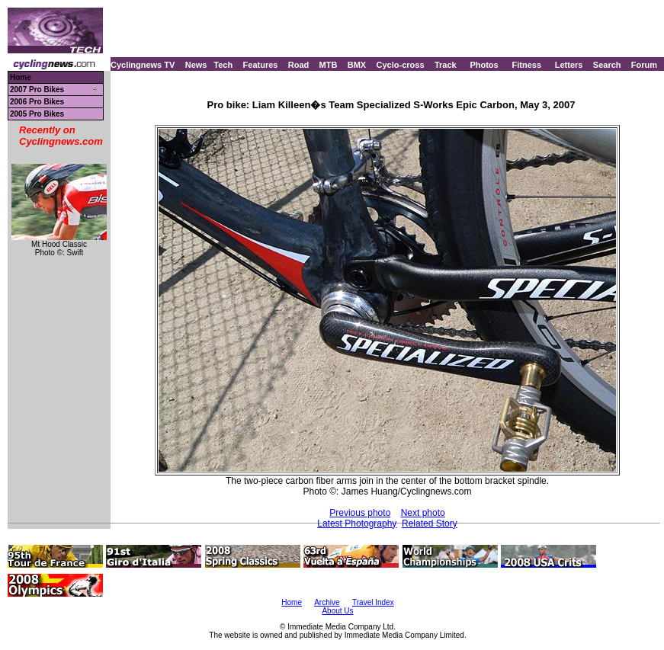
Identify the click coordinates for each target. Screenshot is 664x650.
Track (446, 64)
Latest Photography (356, 523)
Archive (326, 602)
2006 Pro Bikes (37, 102)
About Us (337, 611)
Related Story (429, 523)
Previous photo (359, 513)
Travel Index (373, 602)
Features (260, 64)
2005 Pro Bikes (37, 114)
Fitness (526, 64)
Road (299, 64)
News (196, 64)
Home (20, 77)
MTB (328, 64)
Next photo (423, 513)
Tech (223, 64)
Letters (569, 64)
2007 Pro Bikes (37, 89)
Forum (644, 64)
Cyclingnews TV (143, 64)
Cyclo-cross (401, 64)
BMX (357, 64)
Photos (484, 64)
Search (607, 64)
